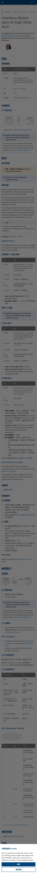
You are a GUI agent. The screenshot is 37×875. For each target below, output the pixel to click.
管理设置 (19, 869)
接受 (18, 864)
